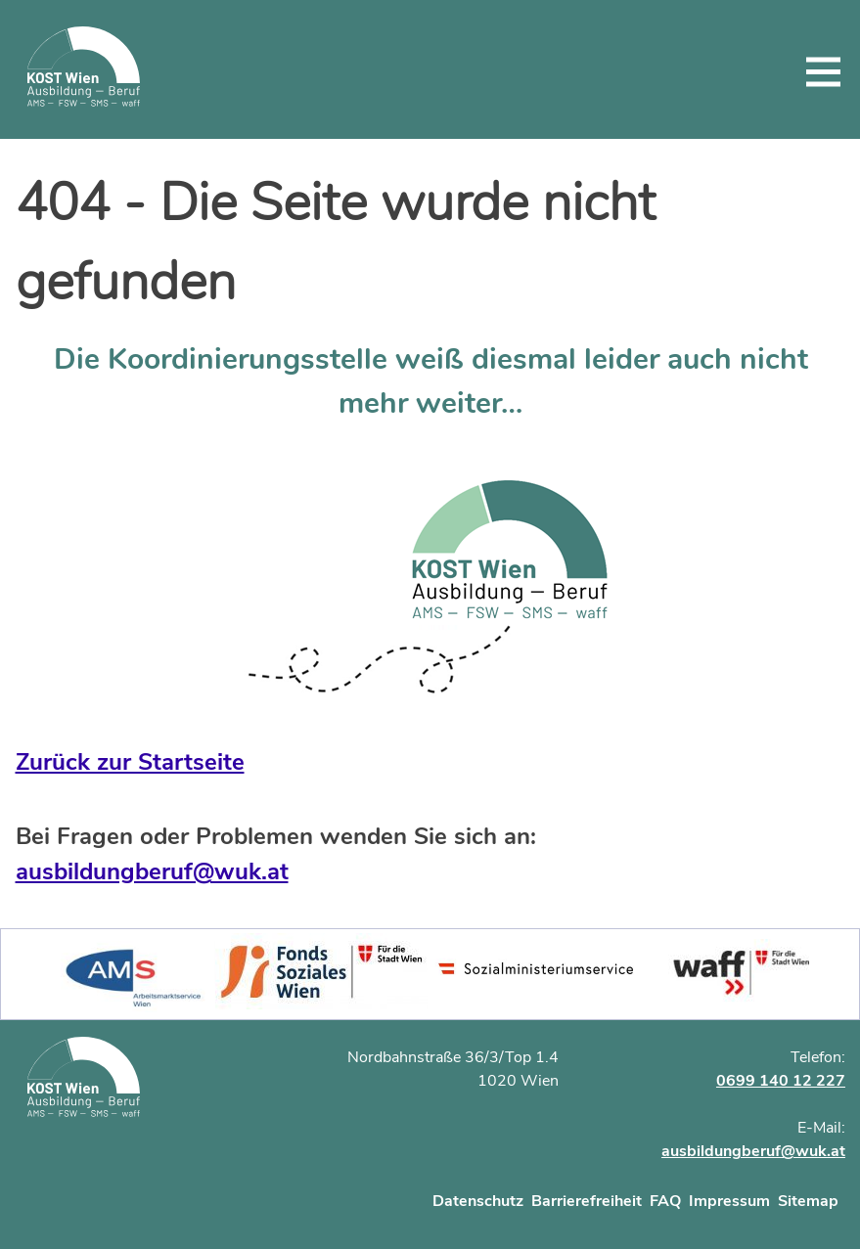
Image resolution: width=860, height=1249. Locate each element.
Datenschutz (477, 1201)
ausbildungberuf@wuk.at (152, 871)
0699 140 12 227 (780, 1081)
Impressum (729, 1201)
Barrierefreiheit (586, 1201)
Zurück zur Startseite (130, 762)
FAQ (665, 1201)
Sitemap (808, 1201)
